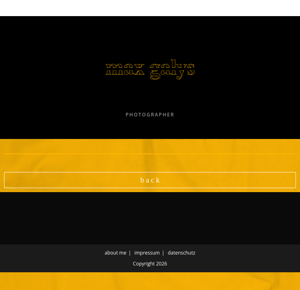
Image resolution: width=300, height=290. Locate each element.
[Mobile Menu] (23, 8)
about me (116, 252)
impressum (147, 252)
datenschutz (181, 252)
